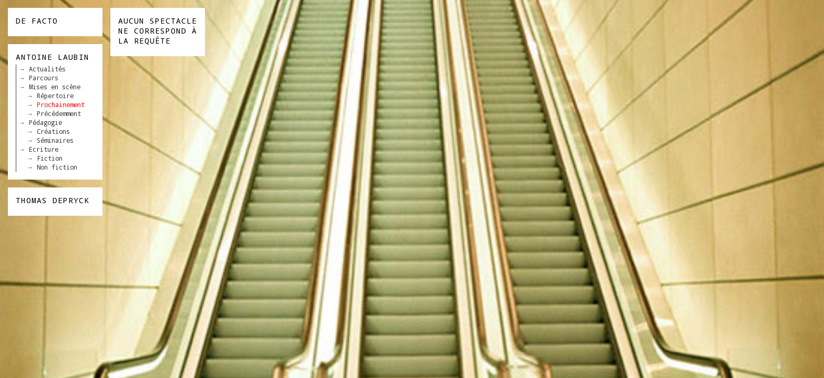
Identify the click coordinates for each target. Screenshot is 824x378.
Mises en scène (54, 86)
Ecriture (43, 149)
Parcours (43, 78)
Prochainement (61, 104)
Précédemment (59, 113)
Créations (53, 131)
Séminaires (55, 140)
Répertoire (55, 95)
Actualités (47, 69)
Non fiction (57, 167)
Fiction (50, 158)
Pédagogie (45, 122)
